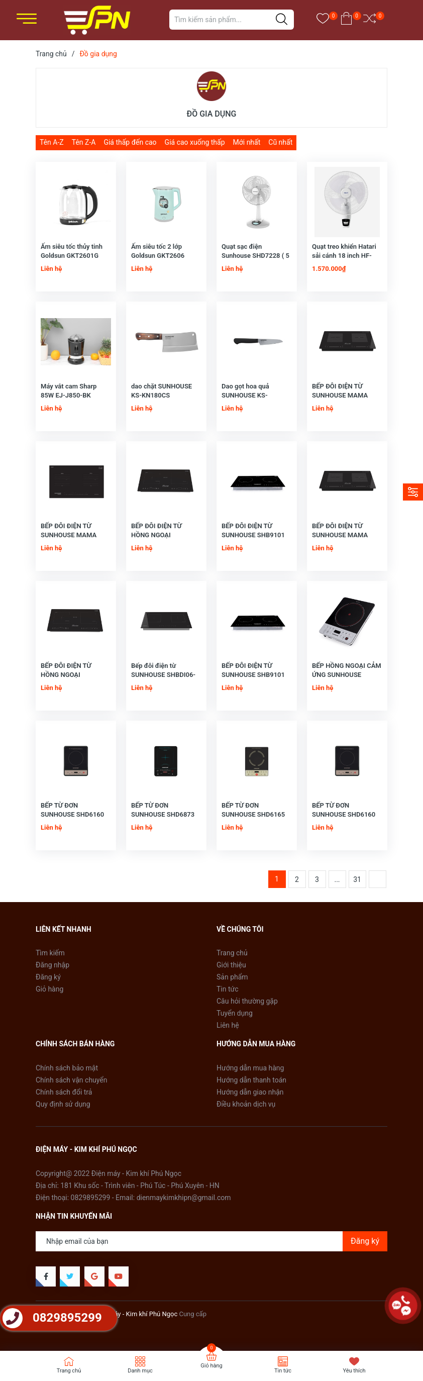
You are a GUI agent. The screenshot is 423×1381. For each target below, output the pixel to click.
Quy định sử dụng (63, 1104)
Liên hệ (228, 1025)
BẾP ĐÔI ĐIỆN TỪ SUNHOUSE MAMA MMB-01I (68, 535)
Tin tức (228, 989)
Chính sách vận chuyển (72, 1080)
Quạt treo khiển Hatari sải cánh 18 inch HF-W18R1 (344, 255)
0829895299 (91, 1198)
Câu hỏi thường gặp (247, 1001)
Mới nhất (247, 142)
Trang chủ (232, 953)
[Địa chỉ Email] (211, 1241)
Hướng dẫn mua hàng (250, 1068)
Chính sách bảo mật (67, 1068)
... (337, 879)
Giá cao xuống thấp (195, 142)
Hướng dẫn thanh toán (251, 1080)
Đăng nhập (52, 965)
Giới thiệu (231, 965)
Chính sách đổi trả (64, 1092)
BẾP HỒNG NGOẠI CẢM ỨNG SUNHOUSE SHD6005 (346, 674)
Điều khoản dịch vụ (246, 1104)
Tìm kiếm (50, 953)
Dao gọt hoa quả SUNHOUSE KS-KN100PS (245, 395)
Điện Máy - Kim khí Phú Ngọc (135, 1314)
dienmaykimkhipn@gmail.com (184, 1198)
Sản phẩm (232, 977)
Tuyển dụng (235, 1013)
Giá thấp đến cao (129, 142)
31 (357, 879)
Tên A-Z (52, 142)
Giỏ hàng (49, 989)
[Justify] (281, 20)
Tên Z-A (84, 142)
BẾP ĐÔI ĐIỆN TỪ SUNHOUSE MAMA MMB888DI (340, 395)
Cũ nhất (280, 142)
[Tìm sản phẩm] (231, 20)
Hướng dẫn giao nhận (250, 1092)
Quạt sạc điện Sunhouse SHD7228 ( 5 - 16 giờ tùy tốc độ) (255, 255)
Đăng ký (48, 977)
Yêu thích (354, 1370)
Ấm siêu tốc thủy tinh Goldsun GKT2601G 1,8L (71, 255)
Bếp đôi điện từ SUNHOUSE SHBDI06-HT (163, 674)
